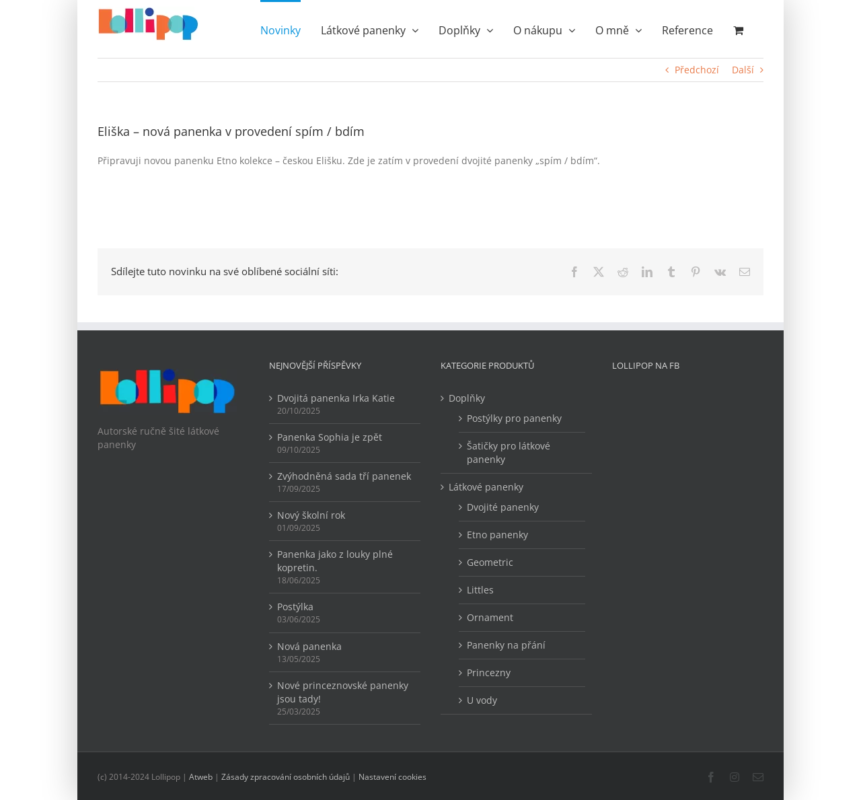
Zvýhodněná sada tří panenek (344, 476)
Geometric (490, 562)
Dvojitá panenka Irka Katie (336, 398)
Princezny (489, 672)
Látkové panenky (486, 486)
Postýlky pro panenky (514, 418)
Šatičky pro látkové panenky (508, 452)
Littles (480, 589)
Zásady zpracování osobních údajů (285, 777)
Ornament (490, 617)
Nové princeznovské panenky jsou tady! (342, 692)
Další (743, 69)
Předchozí (697, 69)
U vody (482, 700)
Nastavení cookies (392, 777)
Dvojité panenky (503, 507)
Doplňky (467, 398)
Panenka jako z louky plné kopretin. (335, 561)
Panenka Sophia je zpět (329, 437)
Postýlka (295, 606)
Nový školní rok (311, 515)
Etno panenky (497, 534)
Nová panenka (309, 646)
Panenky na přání (506, 645)
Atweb (201, 777)
